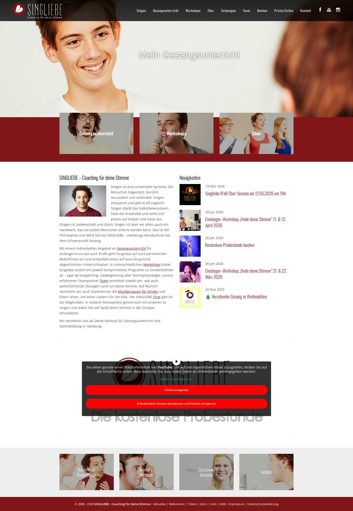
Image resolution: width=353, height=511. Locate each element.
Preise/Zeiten (283, 10)
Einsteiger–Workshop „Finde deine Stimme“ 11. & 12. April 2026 (245, 222)
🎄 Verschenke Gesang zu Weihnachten (236, 296)
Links (213, 504)
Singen (141, 10)
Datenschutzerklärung (262, 504)
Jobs (203, 504)
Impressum (236, 504)
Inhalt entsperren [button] (177, 390)
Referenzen (177, 504)
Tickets (192, 504)
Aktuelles (159, 504)
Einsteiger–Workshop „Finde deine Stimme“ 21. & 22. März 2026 (246, 273)
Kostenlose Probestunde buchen (229, 245)
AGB (222, 504)
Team (246, 10)
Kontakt (305, 10)
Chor (211, 10)
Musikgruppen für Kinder (138, 291)
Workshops (193, 10)
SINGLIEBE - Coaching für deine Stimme (122, 504)
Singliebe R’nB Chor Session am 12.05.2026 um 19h (245, 193)
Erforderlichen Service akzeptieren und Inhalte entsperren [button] (176, 403)
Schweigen (228, 10)
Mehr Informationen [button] (176, 379)
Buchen (262, 10)
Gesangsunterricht (166, 10)
